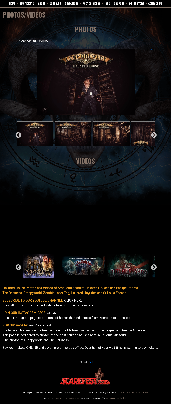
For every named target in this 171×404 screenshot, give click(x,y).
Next (152, 133)
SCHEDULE (55, 4)
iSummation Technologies (117, 398)
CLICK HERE (73, 300)
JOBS (107, 4)
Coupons (119, 4)
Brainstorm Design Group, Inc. (67, 398)
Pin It (91, 362)
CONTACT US (155, 4)
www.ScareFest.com (43, 325)
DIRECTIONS (71, 4)
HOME (12, 4)
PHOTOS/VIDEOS (91, 4)
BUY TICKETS (27, 4)
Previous (16, 133)
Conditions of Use (126, 392)
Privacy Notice (142, 392)
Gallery (43, 40)
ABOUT (41, 4)
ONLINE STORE (136, 4)
